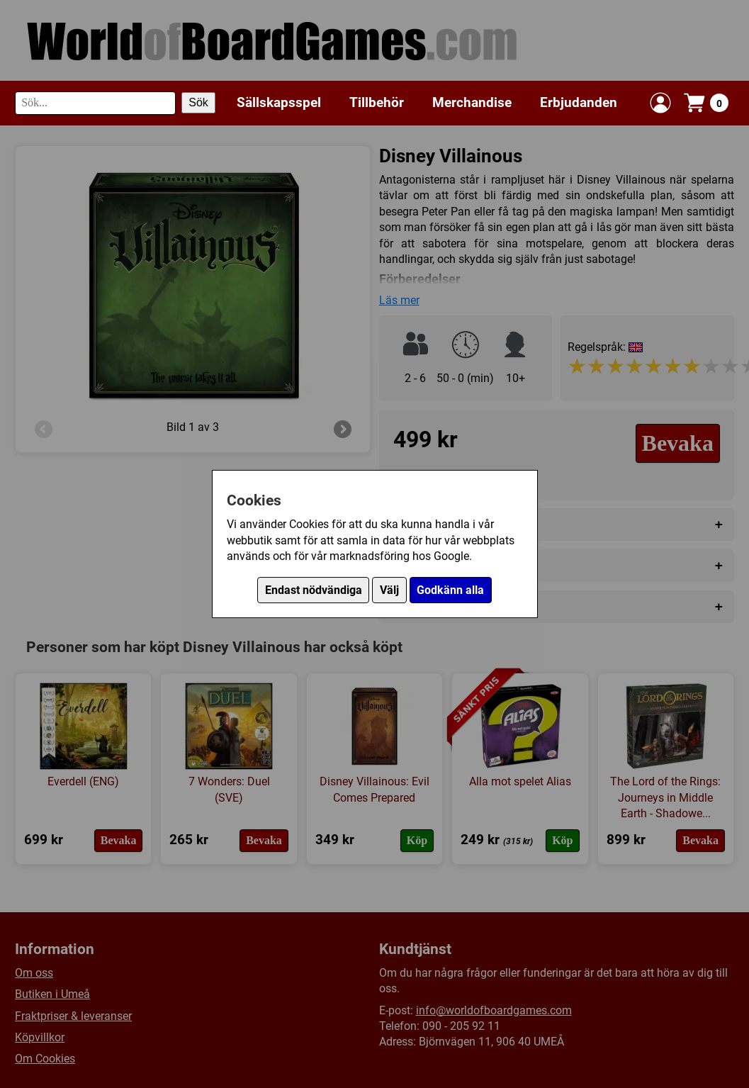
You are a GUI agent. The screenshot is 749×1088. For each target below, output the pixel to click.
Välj (389, 590)
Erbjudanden (578, 102)
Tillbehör (376, 102)
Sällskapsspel (279, 102)
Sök (198, 102)
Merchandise (472, 102)
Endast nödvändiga (313, 590)
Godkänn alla (450, 590)
